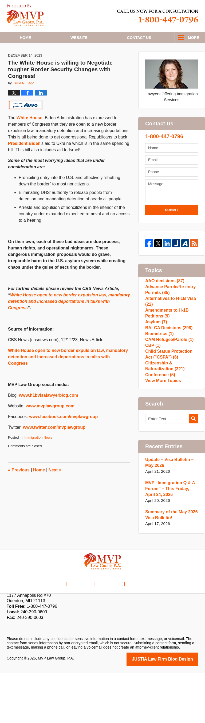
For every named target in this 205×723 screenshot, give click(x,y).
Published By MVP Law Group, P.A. (157, 16)
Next (55, 485)
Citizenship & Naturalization (163, 409)
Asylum (155, 349)
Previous (19, 485)
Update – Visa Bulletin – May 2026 (168, 513)
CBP (152, 384)
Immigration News (38, 453)
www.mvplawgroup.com (50, 421)
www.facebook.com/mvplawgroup (63, 432)
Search (193, 469)
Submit (171, 226)
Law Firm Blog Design (172, 709)
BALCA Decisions (167, 358)
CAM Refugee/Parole (168, 375)
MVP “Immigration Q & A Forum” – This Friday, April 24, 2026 (170, 539)
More (193, 37)
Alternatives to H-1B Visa (169, 324)
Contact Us (110, 629)
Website (79, 37)
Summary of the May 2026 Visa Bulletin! (169, 565)
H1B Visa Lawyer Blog (25, 15)
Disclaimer (84, 629)
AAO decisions (163, 298)
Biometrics (158, 366)
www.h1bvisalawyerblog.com (48, 411)
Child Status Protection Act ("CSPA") (171, 395)
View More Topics (162, 429)
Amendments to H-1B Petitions (165, 338)
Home (25, 37)
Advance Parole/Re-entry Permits (169, 309)
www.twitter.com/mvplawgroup (54, 443)
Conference (159, 421)
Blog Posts (136, 629)
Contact (139, 37)
